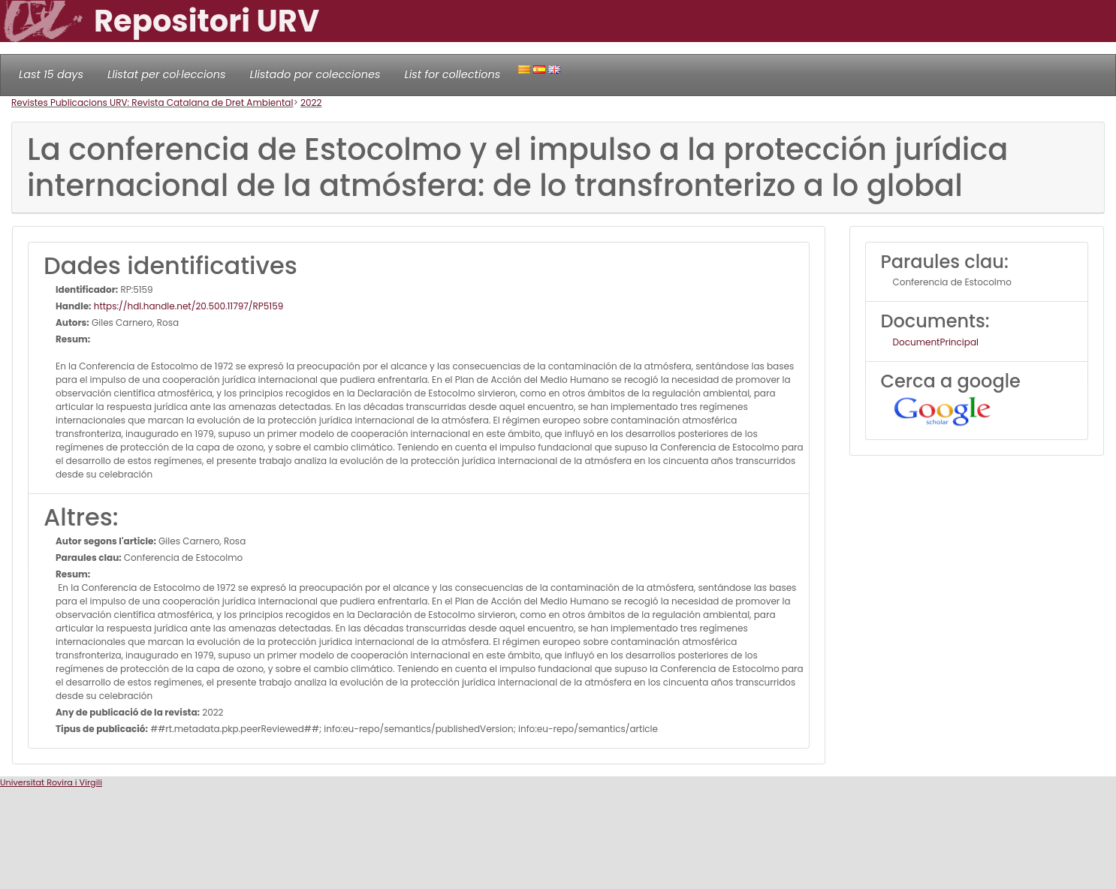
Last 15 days (51, 74)
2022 (310, 102)
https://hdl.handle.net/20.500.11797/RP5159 (188, 306)
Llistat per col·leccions (166, 74)
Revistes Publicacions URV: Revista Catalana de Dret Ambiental (152, 102)
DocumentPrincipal (936, 342)
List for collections (452, 74)
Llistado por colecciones (315, 74)
